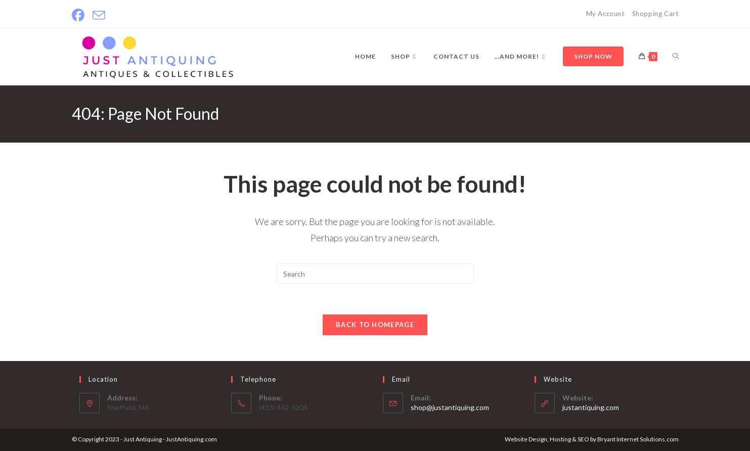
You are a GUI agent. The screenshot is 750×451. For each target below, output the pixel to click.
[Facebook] (80, 15)
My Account (605, 14)
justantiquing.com (590, 407)
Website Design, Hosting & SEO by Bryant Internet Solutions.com (592, 439)
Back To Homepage (375, 325)
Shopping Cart (655, 14)
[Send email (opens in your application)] (99, 15)
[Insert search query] (375, 273)
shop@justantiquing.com (450, 407)
